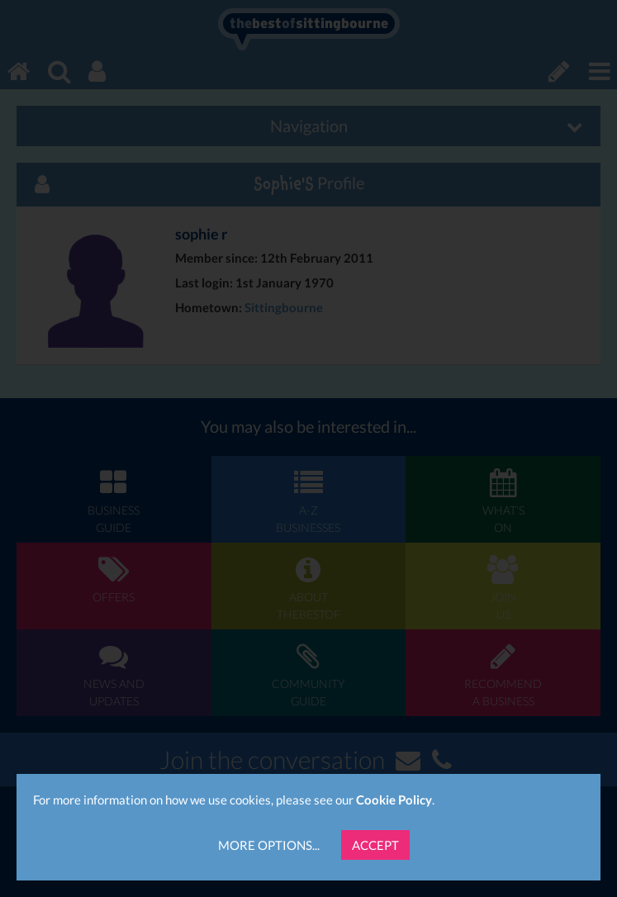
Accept (375, 845)
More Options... (269, 845)
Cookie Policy (394, 799)
